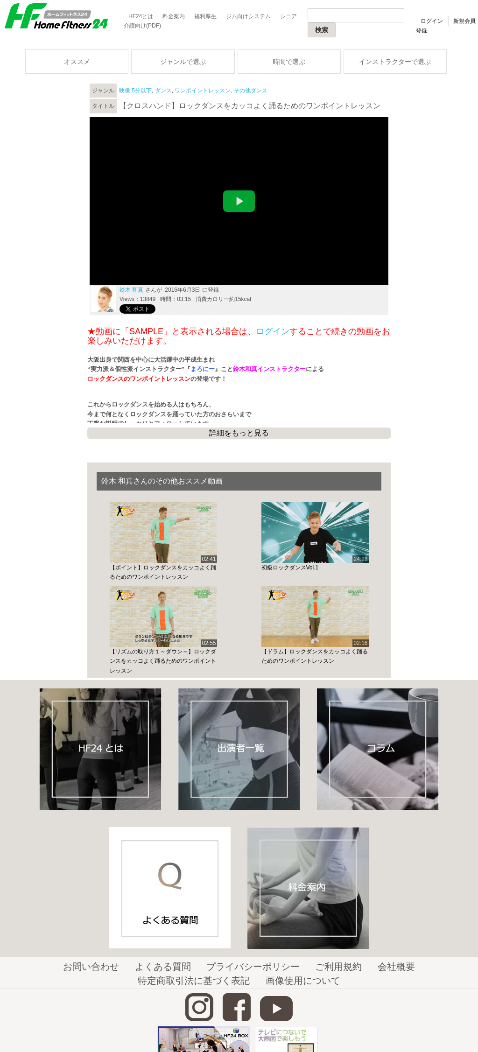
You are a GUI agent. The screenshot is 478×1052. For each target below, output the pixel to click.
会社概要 (396, 966)
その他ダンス (250, 90)
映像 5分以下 (135, 90)
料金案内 (173, 16)
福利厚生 (205, 16)
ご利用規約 (338, 966)
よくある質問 (163, 966)
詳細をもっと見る (239, 433)
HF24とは (140, 16)
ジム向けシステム (248, 16)
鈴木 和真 (131, 290)
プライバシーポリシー (253, 966)
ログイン (432, 21)
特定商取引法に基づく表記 (194, 980)
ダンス (163, 90)
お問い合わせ (91, 966)
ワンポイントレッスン (203, 90)
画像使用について (303, 980)
